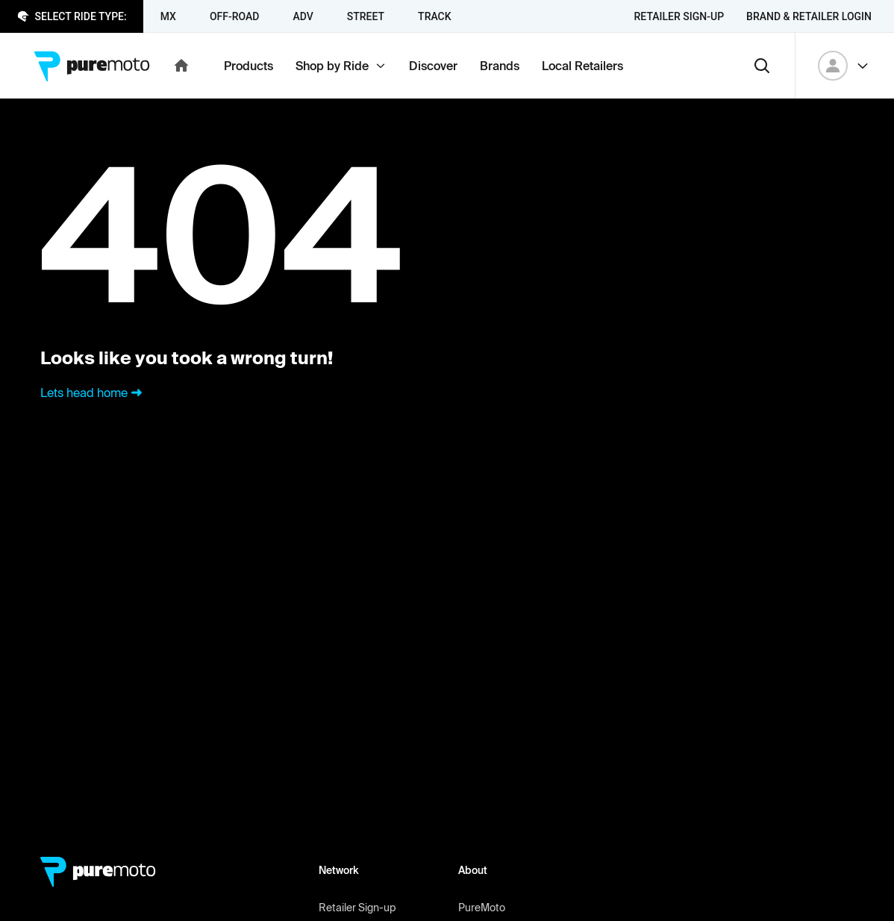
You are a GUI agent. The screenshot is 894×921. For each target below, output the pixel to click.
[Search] (762, 66)
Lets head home (93, 393)
